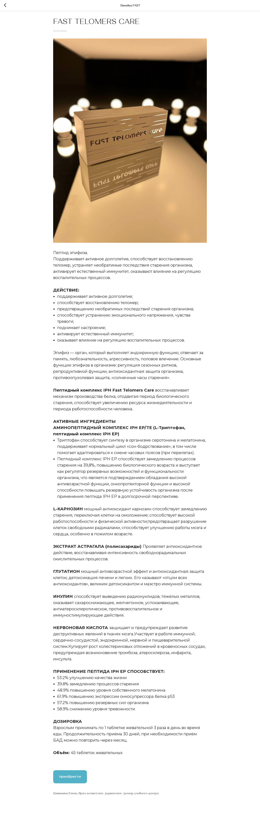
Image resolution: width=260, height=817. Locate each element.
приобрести (70, 779)
